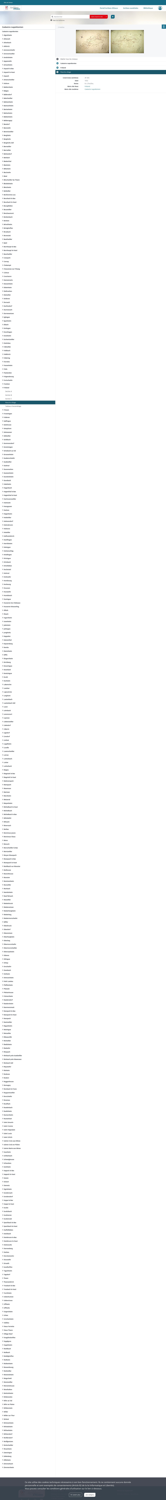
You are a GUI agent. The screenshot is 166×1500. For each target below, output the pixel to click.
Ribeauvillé (8, 1037)
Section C (8, 399)
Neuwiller (7, 900)
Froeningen (8, 414)
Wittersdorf (8, 1434)
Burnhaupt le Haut (10, 250)
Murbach (7, 889)
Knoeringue (8, 666)
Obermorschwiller (10, 948)
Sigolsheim (8, 1189)
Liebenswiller (8, 722)
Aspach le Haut (9, 72)
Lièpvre (6, 729)
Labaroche (7, 684)
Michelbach (8, 811)
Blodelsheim (8, 184)
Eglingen (7, 317)
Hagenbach (8, 488)
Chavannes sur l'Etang (12, 269)
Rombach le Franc (10, 1089)
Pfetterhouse (8, 992)
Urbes (6, 1315)
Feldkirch (7, 354)
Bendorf (7, 124)
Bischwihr (7, 172)
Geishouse (7, 425)
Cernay (6, 261)
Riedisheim (8, 1044)
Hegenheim (8, 514)
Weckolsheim (9, 1375)
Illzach (6, 614)
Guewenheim (8, 473)
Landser (7, 688)
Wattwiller (7, 1371)
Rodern (6, 1078)
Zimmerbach (8, 1464)
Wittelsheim (8, 1427)
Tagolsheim (8, 1271)
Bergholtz (7, 139)
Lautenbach (8, 699)
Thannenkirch (9, 1282)
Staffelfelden (8, 1230)
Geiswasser (8, 432)
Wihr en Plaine (9, 1404)
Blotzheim (7, 187)
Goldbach (7, 440)
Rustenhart (8, 1119)
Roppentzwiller (9, 1093)
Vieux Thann (8, 1330)
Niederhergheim (10, 911)
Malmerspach (9, 781)
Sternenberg (8, 1248)
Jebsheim (7, 625)
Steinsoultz (8, 1245)
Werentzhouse (9, 1386)
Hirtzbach (7, 562)
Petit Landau (8, 981)
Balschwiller (8, 98)
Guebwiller (8, 462)
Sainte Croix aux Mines (12, 1141)
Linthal (6, 740)
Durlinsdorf (8, 306)
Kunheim (7, 681)
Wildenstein (8, 1408)
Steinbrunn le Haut (11, 1241)
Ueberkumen (8, 1297)
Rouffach (7, 1104)
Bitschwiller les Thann (12, 180)
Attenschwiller (9, 80)
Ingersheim (8, 618)
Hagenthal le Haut (10, 495)
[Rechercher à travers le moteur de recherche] (71, 17)
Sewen (6, 1178)
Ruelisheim (8, 1111)
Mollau (6, 829)
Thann (6, 1278)
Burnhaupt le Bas (10, 247)
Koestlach (7, 670)
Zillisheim (7, 1460)
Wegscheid (8, 1378)
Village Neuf (8, 1334)
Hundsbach (8, 595)
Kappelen (7, 636)
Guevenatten (8, 469)
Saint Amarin (8, 1122)
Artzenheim (8, 65)
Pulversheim (8, 996)
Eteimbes (7, 343)
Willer (6, 1412)
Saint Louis (8, 1133)
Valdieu (6, 1323)
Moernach (7, 825)
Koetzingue (8, 673)
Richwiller (7, 1041)
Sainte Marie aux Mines (12, 1148)
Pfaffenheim (8, 985)
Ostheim (7, 974)
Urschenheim (8, 1319)
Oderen (6, 955)
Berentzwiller (8, 132)
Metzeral (7, 800)
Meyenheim (8, 803)
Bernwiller (7, 146)
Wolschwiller (8, 1445)
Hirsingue (7, 558)
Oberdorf (7, 929)
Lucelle (6, 748)
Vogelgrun (7, 1341)
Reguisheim (8, 1026)
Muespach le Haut (10, 863)
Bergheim (7, 135)
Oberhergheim (9, 937)
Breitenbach (8, 217)
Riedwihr (7, 1048)
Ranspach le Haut (10, 1015)
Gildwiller (7, 436)
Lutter (6, 762)
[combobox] (99, 17)
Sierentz (7, 1185)
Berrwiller (7, 150)
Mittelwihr (7, 818)
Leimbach (7, 710)
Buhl (5, 243)
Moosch (6, 844)
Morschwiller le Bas (11, 848)
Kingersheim (8, 659)
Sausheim (7, 1152)
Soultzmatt (8, 1219)
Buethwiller (8, 239)
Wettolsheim (8, 1393)
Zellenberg (7, 1456)
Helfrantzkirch (9, 536)
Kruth (6, 677)
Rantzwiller (8, 1022)
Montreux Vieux (9, 837)
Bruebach (7, 232)
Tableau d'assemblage (13, 406)
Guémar (7, 466)
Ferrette (7, 362)
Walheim (7, 1360)
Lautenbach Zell (9, 703)
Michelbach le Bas (10, 814)
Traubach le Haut (10, 1289)
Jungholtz (7, 633)
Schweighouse (9, 1159)
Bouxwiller (7, 210)
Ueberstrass (8, 1300)
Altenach (7, 39)
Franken (7, 384)
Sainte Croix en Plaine (12, 1145)
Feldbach (7, 351)
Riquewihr (7, 1067)
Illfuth (6, 610)
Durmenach (8, 310)
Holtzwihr (7, 577)
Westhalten (8, 1389)
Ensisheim (7, 336)
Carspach (7, 258)
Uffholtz (7, 1308)
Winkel (6, 1419)
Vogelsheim (8, 1345)
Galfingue (7, 421)
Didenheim (8, 287)
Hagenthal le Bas (10, 492)
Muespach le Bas (10, 859)
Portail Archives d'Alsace (109, 8)
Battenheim (8, 113)
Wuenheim (8, 1449)
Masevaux (7, 788)
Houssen (7, 588)
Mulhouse (7, 870)
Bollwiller (7, 191)
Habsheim (7, 484)
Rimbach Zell (8, 1063)
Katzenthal (8, 640)
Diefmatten (8, 291)
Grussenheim (8, 454)
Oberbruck (8, 926)
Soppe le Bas (8, 1200)
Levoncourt (8, 714)
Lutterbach (8, 766)
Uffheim (7, 1304)
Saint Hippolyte (9, 1130)
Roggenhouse (9, 1082)
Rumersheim (8, 1115)
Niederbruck (8, 903)
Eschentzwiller (9, 339)
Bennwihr (7, 128)
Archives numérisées (130, 8)
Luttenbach (8, 759)
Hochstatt (7, 569)
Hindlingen (8, 555)
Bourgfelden (8, 206)
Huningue (7, 599)
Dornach (7, 302)
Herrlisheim (8, 543)
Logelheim (7, 744)
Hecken (6, 510)
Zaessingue (8, 1453)
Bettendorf (8, 154)
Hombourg (8, 581)
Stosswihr (7, 1260)
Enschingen (8, 332)
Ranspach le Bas (9, 1011)
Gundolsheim (8, 477)
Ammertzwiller (9, 54)
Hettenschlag (8, 551)
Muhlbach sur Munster (12, 866)
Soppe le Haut (9, 1204)
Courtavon (7, 276)
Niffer (6, 922)
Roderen (7, 1074)
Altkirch (7, 46)
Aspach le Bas (9, 69)
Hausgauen (8, 506)
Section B (8, 395)
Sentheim (7, 1167)
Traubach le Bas (9, 1286)
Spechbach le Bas (10, 1222)
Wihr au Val (8, 1401)
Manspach (7, 785)
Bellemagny (8, 120)
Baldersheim (8, 87)
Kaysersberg (8, 644)
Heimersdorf (8, 521)
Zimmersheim (9, 1467)
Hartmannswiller (10, 499)
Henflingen (8, 540)
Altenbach (7, 43)
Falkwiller (7, 347)
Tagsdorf (7, 1274)
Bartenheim (8, 109)
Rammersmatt (9, 1007)
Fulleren (7, 417)
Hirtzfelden (8, 566)
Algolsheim (8, 35)
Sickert (6, 1182)
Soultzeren (8, 1215)
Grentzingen (8, 447)
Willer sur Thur (9, 1415)
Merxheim (7, 796)
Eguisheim (7, 321)
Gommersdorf (9, 443)
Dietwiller (7, 295)
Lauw (6, 707)
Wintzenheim (8, 1423)
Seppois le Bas (9, 1171)
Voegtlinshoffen (9, 1338)
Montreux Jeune (9, 833)
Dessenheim (8, 284)
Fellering (7, 358)
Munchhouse (8, 874)
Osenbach (7, 970)
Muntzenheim (9, 881)
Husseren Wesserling (11, 607)
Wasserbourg (8, 1367)
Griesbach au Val (10, 451)
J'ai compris (90, 1495)
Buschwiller (8, 254)
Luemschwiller (9, 751)
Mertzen (7, 792)
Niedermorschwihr (10, 918)
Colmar (6, 273)
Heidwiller (7, 518)
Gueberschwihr (9, 458)
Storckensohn (9, 1256)
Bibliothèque (148, 8)
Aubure (6, 83)
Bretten (6, 221)
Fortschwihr (8, 380)
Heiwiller (7, 532)
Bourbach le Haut (10, 202)
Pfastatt (7, 989)
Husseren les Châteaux (12, 603)
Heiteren (7, 529)
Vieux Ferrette (9, 1326)
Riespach (7, 1052)
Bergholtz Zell (9, 143)
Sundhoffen (8, 1267)
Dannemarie (8, 280)
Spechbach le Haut (10, 1226)
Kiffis (5, 655)
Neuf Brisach (8, 896)
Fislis (5, 369)
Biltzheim (7, 169)
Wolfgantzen (8, 1441)
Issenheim (7, 621)
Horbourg (7, 584)
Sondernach (8, 1193)
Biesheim (7, 165)
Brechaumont (9, 213)
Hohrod (6, 573)
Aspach (6, 76)
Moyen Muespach (10, 855)
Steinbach (7, 1234)
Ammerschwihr (9, 50)
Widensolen (8, 1397)
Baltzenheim (8, 102)
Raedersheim (8, 1004)
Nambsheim (8, 892)
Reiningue (7, 1030)
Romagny (7, 1085)
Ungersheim (8, 1312)
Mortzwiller (8, 851)
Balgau (6, 91)
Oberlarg (7, 941)
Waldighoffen (9, 1356)
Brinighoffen (8, 228)
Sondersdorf (8, 1197)
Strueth (6, 1263)
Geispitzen (7, 428)
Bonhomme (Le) (9, 195)
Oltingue (7, 959)
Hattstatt (7, 503)
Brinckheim (8, 224)
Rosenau (7, 1100)
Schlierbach (8, 1156)
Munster (7, 877)
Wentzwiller (8, 1382)
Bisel (5, 176)
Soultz (6, 1208)
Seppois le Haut (9, 1174)
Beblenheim (8, 117)
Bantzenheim (8, 106)
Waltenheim (8, 1363)
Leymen (7, 718)
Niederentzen (9, 907)
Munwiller (7, 885)
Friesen (6, 410)
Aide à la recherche (59, 20)
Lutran (6, 755)
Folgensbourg (9, 377)
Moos (6, 840)
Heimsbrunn (8, 525)
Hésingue (7, 547)
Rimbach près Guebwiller (13, 1056)
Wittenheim (8, 1430)
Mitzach (6, 822)
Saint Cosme (8, 1126)
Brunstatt (7, 236)
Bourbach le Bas (9, 198)
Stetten (6, 1252)
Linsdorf (7, 736)
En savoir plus (76, 1495)
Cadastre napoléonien (10, 31)
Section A (8, 391)
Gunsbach (7, 480)
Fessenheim (8, 365)
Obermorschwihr (10, 944)
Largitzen (7, 696)
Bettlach (7, 158)
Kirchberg (7, 662)
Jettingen (7, 629)
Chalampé (7, 265)
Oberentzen (8, 933)
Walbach (7, 1352)
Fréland (6, 388)
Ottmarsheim (9, 978)
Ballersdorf (8, 95)
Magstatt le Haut (10, 777)
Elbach (6, 325)
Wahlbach (7, 1349)
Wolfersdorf (8, 1438)
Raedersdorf (8, 1000)
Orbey (6, 963)
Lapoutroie (8, 692)
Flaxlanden (8, 373)
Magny (6, 770)
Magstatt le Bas (9, 774)
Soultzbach (8, 1211)
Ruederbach (8, 1107)
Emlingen (7, 328)
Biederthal (7, 161)
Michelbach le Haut (11, 807)
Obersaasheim (9, 952)
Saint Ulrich (8, 1137)
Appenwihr (8, 61)
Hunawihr (7, 592)
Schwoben (7, 1163)
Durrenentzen (9, 313)
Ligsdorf (7, 733)
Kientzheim (8, 651)
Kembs (6, 647)
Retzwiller (7, 1033)
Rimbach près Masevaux (12, 1059)
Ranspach (7, 1018)
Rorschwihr (8, 1096)
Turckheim (8, 1293)
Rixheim (7, 1070)
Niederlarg (7, 915)
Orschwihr (7, 966)
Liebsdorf (7, 725)
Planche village (10, 402)
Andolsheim (8, 57)
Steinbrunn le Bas (10, 1237)
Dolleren (7, 299)
